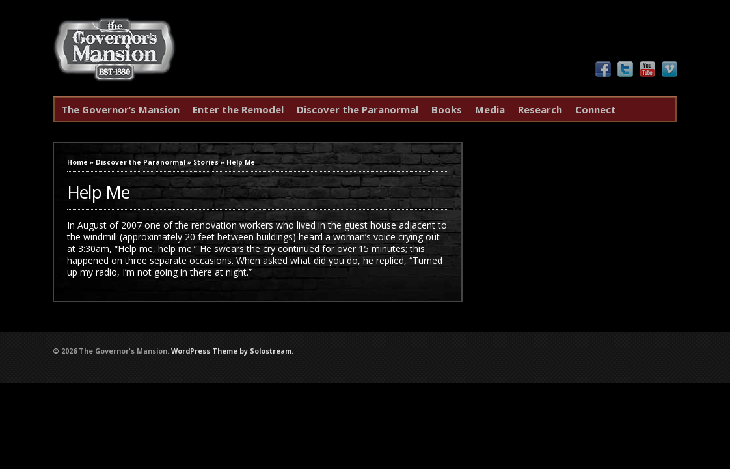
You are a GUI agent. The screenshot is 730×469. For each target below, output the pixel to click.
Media (490, 109)
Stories (206, 162)
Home (77, 162)
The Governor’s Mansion (120, 109)
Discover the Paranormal (357, 109)
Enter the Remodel (238, 109)
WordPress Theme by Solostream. (232, 351)
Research (540, 109)
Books (446, 109)
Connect (595, 109)
